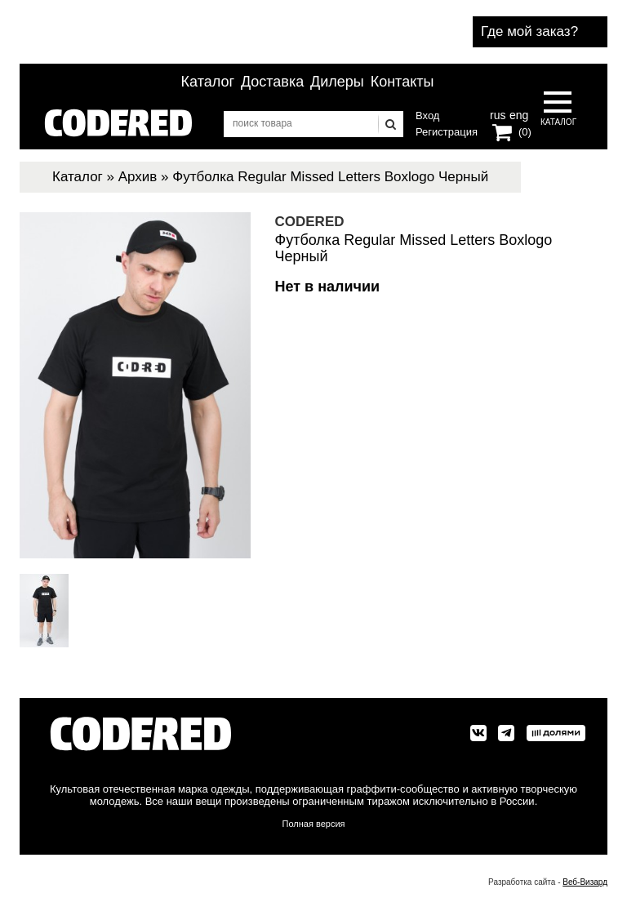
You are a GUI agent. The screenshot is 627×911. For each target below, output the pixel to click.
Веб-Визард (585, 882)
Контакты (402, 81)
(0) (524, 132)
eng (517, 113)
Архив (138, 176)
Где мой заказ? (529, 31)
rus (497, 113)
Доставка (272, 81)
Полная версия (313, 824)
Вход (427, 115)
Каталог (207, 81)
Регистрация (447, 132)
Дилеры (337, 81)
